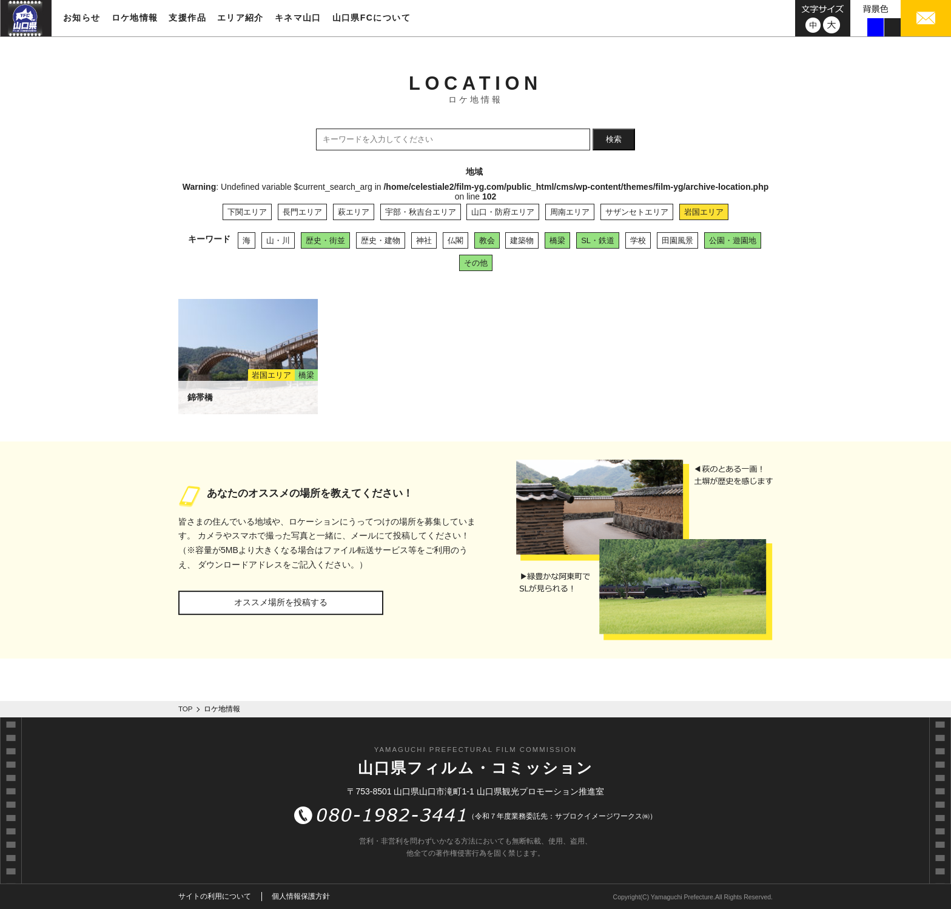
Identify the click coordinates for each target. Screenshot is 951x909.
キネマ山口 (298, 17)
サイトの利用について (214, 896)
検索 (614, 139)
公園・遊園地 (732, 240)
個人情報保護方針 (301, 896)
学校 (638, 240)
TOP (185, 709)
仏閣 (455, 240)
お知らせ (82, 17)
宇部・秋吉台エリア (420, 211)
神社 (424, 240)
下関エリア (247, 211)
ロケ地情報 (135, 17)
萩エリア (353, 211)
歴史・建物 (380, 240)
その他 (476, 262)
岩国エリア (704, 211)
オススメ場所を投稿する (281, 602)
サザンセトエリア (636, 211)
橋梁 (557, 240)
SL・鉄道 (597, 240)
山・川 (278, 240)
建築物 (522, 240)
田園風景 (677, 240)
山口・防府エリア (502, 211)
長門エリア (302, 211)
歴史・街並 (325, 240)
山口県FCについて (371, 17)
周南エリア (570, 211)
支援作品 (187, 17)
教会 (487, 240)
